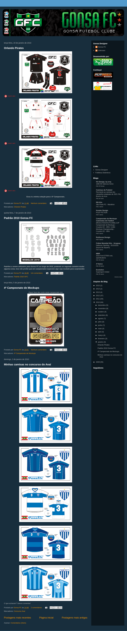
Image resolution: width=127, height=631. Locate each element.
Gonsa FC (102, 47)
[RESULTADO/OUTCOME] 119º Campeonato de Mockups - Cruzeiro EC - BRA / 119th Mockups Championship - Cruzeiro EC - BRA (107, 227)
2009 (98, 362)
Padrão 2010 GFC (21, 277)
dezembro (102, 305)
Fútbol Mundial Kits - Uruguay (108, 243)
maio (100, 328)
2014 (98, 289)
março (100, 335)
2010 (98, 302)
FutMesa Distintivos (102, 173)
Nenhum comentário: (39, 203)
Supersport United (102, 272)
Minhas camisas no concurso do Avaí (27, 364)
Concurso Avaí (19, 611)
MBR (98, 254)
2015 (98, 285)
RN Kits (99, 202)
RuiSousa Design (103, 237)
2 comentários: (37, 608)
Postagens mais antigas (74, 617)
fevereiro (101, 339)
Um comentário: (37, 273)
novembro (102, 308)
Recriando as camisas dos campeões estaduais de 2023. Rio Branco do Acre (108, 194)
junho (100, 325)
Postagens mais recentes (17, 617)
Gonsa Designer (101, 170)
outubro (101, 312)
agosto (101, 318)
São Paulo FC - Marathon (105, 204)
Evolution (100, 270)
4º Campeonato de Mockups (21, 287)
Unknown (101, 50)
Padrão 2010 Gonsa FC (18, 218)
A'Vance (99, 264)
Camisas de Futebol (104, 190)
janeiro (101, 342)
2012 (98, 295)
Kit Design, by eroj (103, 182)
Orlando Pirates (14, 48)
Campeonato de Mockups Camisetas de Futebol (106, 220)
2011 (98, 299)
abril (100, 332)
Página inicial (46, 617)
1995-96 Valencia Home (105, 184)
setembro (102, 315)
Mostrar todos (118, 277)
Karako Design (102, 210)
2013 (98, 292)
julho (100, 322)
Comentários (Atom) (18, 623)
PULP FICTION (101, 213)
